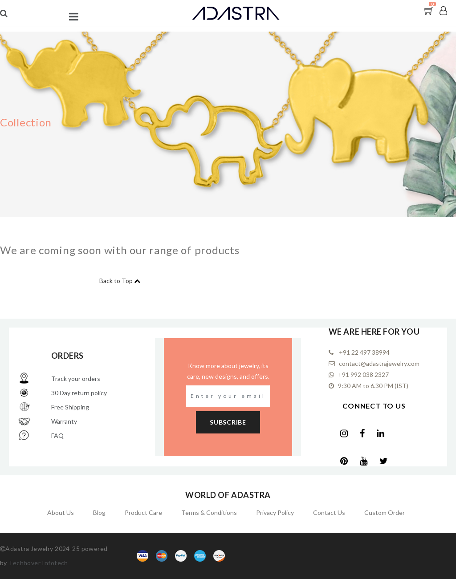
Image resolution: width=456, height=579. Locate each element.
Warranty (64, 421)
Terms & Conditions (209, 512)
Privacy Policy (275, 512)
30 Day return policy (79, 393)
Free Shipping (70, 407)
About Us (60, 512)
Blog (99, 512)
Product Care (143, 512)
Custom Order (384, 512)
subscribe (228, 422)
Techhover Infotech (38, 563)
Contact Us (329, 512)
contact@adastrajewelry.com (378, 363)
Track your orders (75, 378)
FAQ (57, 435)
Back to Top (116, 280)
